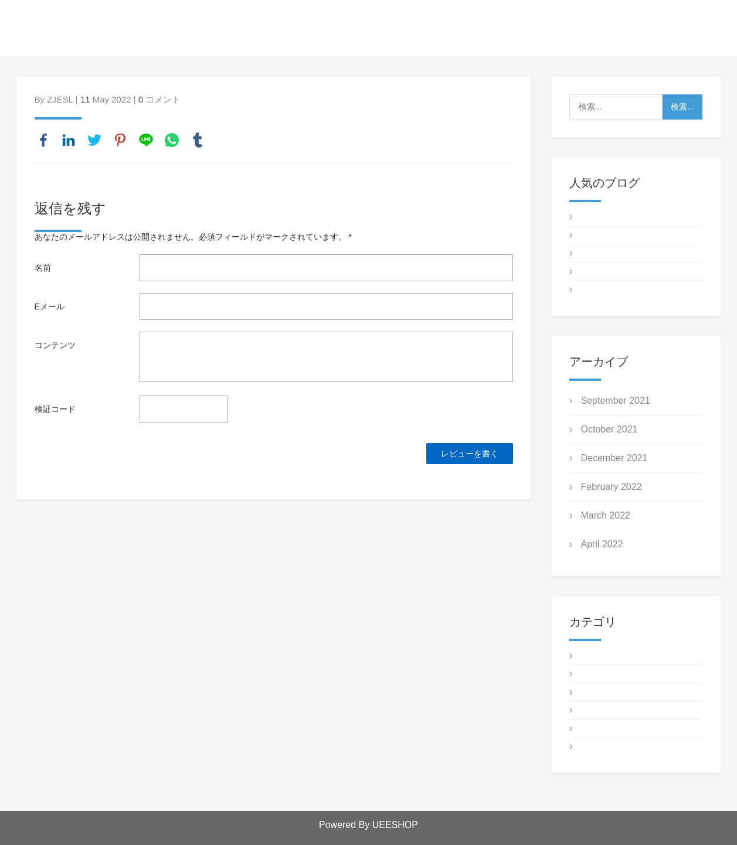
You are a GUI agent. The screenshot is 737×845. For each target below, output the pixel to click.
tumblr (197, 140)
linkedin (68, 140)
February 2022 (611, 487)
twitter (94, 140)
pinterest (120, 140)
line (146, 140)
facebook (43, 140)
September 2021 (615, 401)
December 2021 (614, 458)
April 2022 (602, 544)
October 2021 (609, 429)
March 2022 (606, 515)
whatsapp (172, 140)
